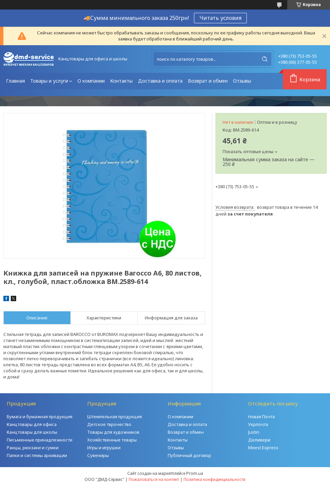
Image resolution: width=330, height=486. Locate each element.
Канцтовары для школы (32, 432)
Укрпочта (258, 424)
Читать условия (220, 18)
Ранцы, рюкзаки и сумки (33, 448)
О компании (91, 81)
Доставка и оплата (160, 81)
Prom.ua (194, 473)
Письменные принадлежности (39, 440)
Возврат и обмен (208, 81)
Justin (253, 432)
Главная (15, 81)
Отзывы (242, 81)
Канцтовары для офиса (32, 424)
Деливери (259, 440)
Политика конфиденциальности (214, 479)
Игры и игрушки (104, 448)
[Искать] (264, 59)
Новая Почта (261, 416)
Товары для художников (113, 432)
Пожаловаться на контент (154, 479)
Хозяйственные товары (112, 440)
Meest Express (263, 448)
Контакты (121, 81)
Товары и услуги (49, 81)
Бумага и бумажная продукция (39, 416)
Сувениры (98, 455)
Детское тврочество (109, 424)
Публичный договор (189, 455)
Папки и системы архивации (37, 455)
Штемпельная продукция (114, 416)
